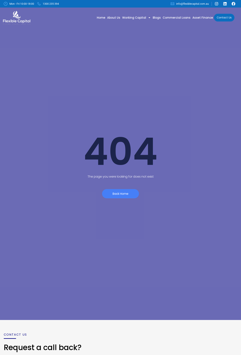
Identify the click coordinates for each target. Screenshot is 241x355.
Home (101, 18)
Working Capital (136, 17)
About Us (113, 18)
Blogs (157, 18)
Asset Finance (202, 18)
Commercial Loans (177, 18)
